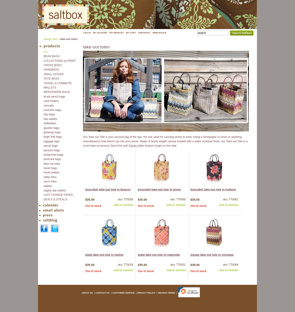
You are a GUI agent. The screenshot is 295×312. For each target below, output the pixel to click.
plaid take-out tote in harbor (104, 254)
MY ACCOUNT (100, 33)
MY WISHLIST (117, 33)
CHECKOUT (144, 33)
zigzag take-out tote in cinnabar (212, 254)
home (47, 39)
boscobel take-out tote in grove (159, 189)
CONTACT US (102, 293)
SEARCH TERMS (166, 293)
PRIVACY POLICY (146, 293)
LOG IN (87, 33)
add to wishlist (123, 205)
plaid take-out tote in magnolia (159, 254)
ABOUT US (87, 293)
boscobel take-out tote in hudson (213, 189)
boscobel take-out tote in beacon (108, 189)
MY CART (131, 33)
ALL (55, 39)
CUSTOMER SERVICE (123, 293)
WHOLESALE (159, 33)
